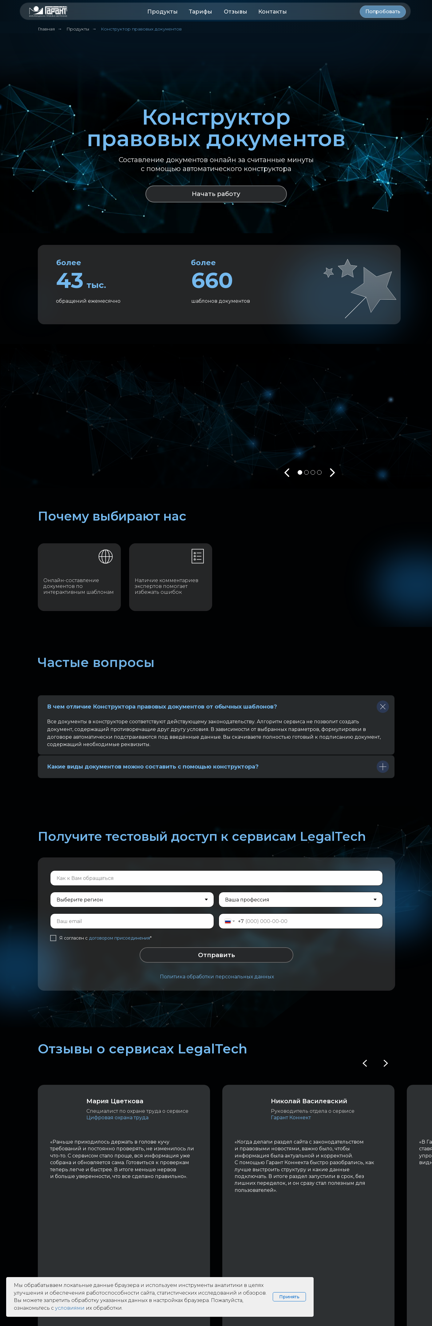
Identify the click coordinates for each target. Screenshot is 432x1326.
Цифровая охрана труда (117, 1117)
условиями (70, 1308)
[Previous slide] (365, 1063)
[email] (132, 921)
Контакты (272, 11)
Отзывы (235, 11)
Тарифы (200, 11)
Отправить (216, 955)
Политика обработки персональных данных (217, 977)
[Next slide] (385, 1063)
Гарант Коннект (291, 1117)
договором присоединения (119, 938)
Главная (46, 29)
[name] (216, 878)
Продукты (162, 11)
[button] (383, 12)
